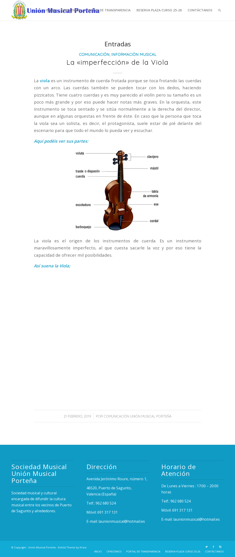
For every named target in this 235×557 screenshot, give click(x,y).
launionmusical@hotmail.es (122, 521)
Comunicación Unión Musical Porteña (138, 416)
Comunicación (94, 54)
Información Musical (133, 54)
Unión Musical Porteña (42, 547)
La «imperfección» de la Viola (117, 62)
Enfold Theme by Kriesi (72, 547)
